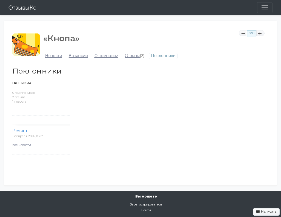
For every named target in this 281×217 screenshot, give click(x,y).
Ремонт (19, 130)
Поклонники (163, 56)
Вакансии (78, 56)
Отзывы (132, 56)
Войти (146, 210)
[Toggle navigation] (264, 7)
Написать (266, 211)
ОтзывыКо (22, 7)
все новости (21, 145)
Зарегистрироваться (146, 204)
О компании (106, 56)
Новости (53, 56)
